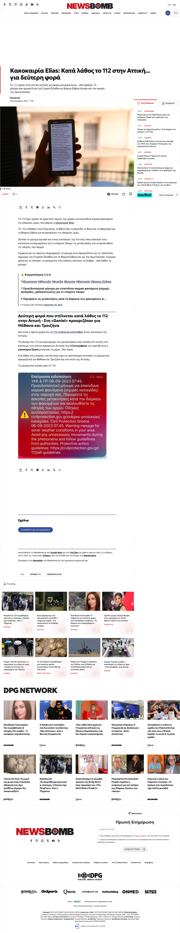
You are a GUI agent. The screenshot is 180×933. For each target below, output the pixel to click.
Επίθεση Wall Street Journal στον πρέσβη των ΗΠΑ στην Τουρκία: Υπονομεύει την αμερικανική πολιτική (155, 143)
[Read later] (130, 194)
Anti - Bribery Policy (119, 862)
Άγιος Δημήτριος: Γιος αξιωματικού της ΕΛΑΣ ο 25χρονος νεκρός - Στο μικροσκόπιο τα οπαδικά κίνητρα (47, 620)
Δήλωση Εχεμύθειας (60, 862)
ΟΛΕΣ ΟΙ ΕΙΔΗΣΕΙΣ (31, 13)
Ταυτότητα (31, 862)
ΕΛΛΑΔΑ (44, 13)
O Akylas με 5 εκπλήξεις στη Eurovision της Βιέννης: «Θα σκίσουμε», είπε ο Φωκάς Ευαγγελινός (54, 729)
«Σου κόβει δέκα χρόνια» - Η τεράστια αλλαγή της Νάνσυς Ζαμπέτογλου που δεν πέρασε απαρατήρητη (89, 729)
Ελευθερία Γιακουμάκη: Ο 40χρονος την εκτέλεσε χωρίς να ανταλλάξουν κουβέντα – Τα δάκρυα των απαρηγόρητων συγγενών (84, 620)
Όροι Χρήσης (44, 862)
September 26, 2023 (53, 305)
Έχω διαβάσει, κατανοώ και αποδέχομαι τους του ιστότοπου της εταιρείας (135, 836)
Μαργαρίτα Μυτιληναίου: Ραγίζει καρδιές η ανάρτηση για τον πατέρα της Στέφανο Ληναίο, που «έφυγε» (125, 785)
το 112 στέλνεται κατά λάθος (66, 332)
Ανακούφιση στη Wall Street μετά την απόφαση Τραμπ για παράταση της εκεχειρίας (153, 117)
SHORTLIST (142, 13)
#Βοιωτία (69, 281)
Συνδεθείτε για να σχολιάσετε (35, 529)
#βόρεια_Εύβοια (101, 281)
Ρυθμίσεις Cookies (101, 862)
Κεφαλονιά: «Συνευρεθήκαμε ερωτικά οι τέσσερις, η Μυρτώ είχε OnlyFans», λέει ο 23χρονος (16, 619)
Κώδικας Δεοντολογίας (81, 862)
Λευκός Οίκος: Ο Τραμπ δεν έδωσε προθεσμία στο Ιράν (152, 157)
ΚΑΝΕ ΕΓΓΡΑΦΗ (135, 849)
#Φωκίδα (57, 281)
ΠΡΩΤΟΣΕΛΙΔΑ (129, 13)
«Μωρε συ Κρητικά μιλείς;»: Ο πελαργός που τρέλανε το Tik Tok (156, 130)
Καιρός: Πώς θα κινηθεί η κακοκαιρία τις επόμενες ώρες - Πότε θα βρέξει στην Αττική (117, 664)
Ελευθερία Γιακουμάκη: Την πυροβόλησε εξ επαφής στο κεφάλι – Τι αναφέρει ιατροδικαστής (17, 729)
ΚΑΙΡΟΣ (117, 13)
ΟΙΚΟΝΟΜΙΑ (66, 13)
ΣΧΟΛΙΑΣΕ (112, 194)
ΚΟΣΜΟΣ (85, 13)
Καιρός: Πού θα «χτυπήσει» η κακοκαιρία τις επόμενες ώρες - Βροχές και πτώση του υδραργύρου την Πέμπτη (16, 665)
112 (15, 85)
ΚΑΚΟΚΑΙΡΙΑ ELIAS (54, 574)
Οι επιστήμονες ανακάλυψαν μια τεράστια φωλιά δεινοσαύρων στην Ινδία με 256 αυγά (49, 665)
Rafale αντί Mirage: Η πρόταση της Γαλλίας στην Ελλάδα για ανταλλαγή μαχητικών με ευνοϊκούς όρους (84, 665)
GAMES (153, 13)
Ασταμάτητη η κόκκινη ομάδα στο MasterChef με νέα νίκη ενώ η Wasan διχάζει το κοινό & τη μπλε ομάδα (161, 731)
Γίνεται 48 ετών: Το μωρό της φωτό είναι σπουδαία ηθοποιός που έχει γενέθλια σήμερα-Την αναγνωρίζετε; (17, 785)
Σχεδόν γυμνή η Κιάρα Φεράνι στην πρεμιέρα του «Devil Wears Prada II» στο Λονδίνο (117, 618)
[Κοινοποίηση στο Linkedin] (48, 207)
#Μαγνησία (83, 281)
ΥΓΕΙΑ (76, 13)
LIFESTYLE (107, 13)
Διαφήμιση (149, 862)
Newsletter (38, 560)
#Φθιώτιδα (44, 281)
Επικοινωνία (136, 862)
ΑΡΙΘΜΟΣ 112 (35, 574)
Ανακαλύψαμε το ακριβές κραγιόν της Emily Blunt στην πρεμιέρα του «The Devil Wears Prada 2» (89, 783)
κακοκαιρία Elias (64, 222)
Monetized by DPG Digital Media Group (98, 902)
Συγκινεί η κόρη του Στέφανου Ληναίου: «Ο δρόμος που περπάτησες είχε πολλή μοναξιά (160, 783)
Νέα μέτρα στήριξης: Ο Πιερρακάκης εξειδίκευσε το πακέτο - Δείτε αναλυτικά (125, 729)
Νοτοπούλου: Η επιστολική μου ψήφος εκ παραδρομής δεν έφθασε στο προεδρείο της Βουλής (156, 170)
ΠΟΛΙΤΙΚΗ (54, 13)
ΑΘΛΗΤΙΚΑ (95, 13)
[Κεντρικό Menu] (176, 13)
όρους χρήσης (141, 836)
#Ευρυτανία (29, 281)
